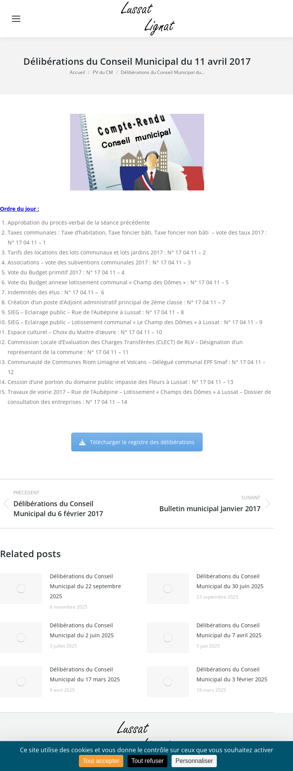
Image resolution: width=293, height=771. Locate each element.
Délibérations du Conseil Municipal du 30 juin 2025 (230, 581)
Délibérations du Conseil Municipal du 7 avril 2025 (229, 630)
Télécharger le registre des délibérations (137, 442)
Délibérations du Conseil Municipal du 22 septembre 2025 (85, 586)
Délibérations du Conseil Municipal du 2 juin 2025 (82, 630)
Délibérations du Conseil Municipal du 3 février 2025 (231, 674)
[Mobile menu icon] (16, 18)
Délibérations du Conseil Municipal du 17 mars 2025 (85, 674)
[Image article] (21, 588)
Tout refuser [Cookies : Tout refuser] (147, 761)
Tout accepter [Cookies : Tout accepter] (101, 761)
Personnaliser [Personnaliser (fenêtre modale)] (194, 761)
